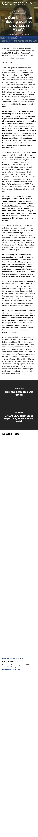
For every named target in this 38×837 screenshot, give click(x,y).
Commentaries (7, 658)
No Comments (26, 35)
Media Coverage (19, 12)
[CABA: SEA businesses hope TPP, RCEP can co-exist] (19, 417)
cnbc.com (21, 58)
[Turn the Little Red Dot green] (19, 392)
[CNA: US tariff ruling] (19, 546)
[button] (35, 3)
